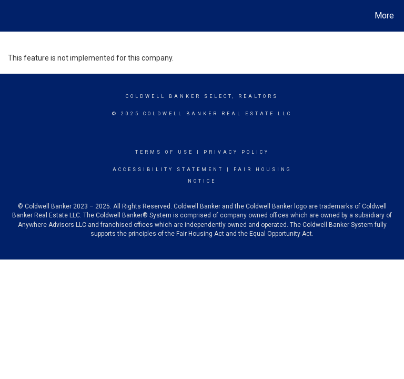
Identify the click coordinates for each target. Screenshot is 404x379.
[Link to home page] (10, 16)
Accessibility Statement (168, 169)
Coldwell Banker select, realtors (202, 96)
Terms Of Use (164, 152)
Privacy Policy (236, 152)
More (384, 16)
